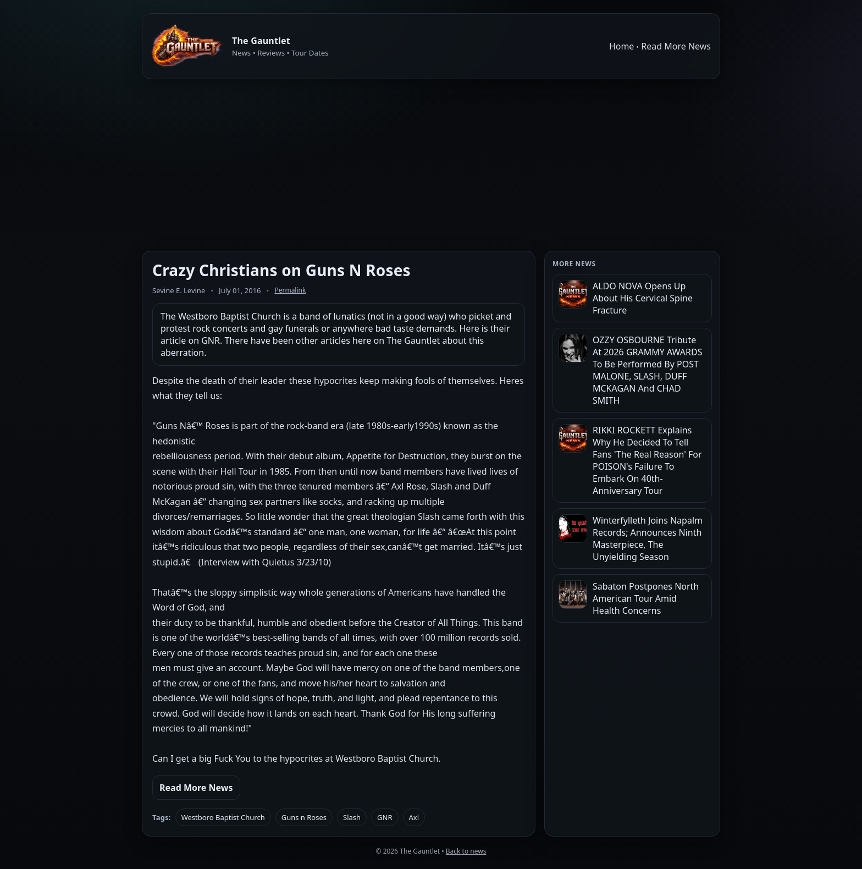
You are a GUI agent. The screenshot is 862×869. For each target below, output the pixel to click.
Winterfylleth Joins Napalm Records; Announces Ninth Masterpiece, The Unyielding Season (648, 538)
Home (621, 46)
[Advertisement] (431, 165)
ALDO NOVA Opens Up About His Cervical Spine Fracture (643, 298)
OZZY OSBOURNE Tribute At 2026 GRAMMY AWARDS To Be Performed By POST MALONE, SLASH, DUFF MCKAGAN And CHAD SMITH (647, 370)
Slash (352, 817)
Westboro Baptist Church (223, 817)
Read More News (676, 46)
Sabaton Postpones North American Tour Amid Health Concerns (646, 598)
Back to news (466, 851)
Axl (414, 817)
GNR (384, 817)
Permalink (290, 290)
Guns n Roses (304, 817)
